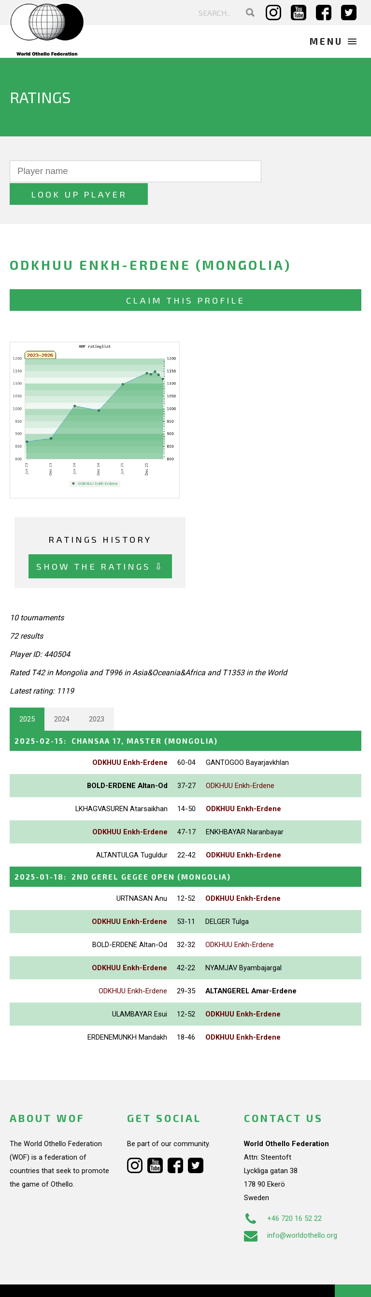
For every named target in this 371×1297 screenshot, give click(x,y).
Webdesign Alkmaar (69, 1280)
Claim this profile (185, 277)
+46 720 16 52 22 (283, 1194)
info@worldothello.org (290, 1211)
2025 (27, 696)
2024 (62, 696)
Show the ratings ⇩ (100, 543)
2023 (96, 696)
